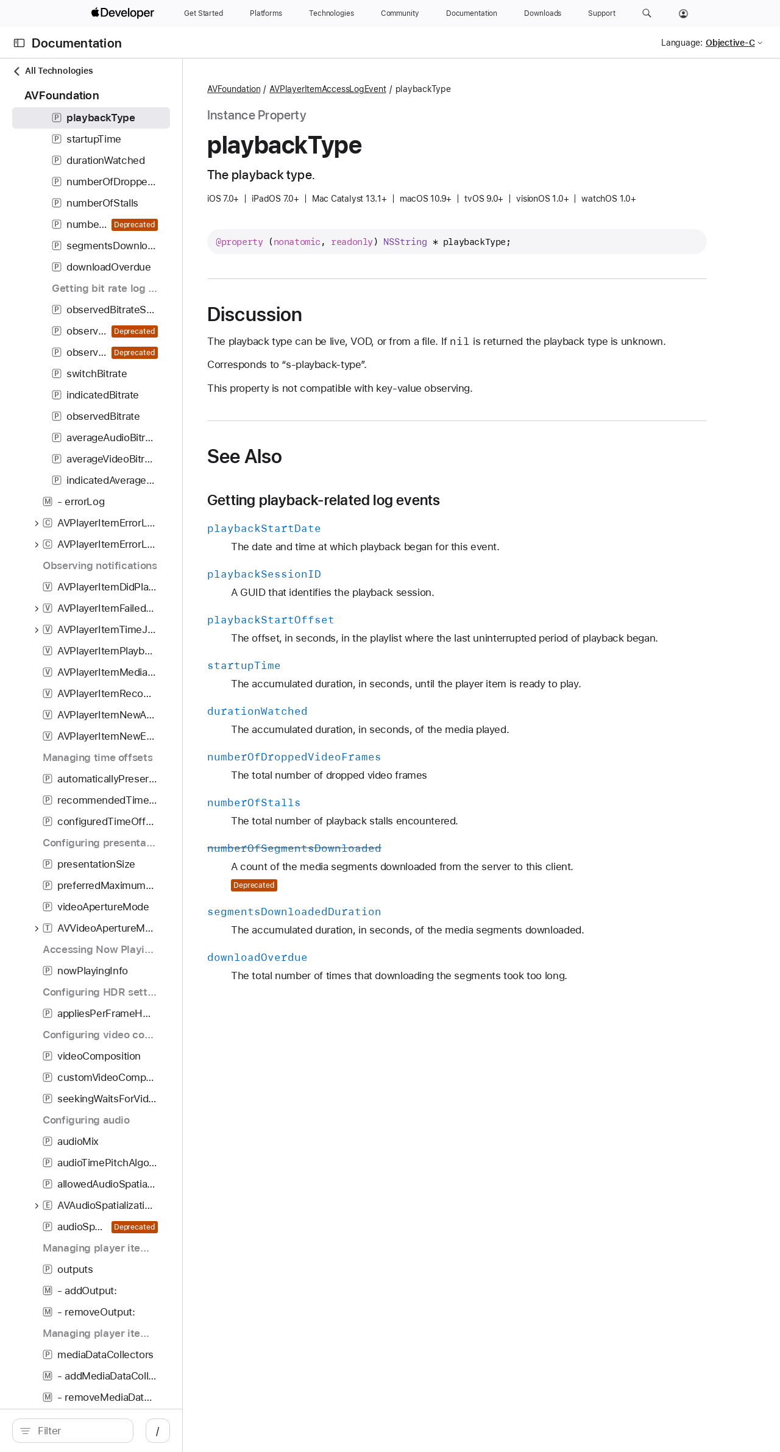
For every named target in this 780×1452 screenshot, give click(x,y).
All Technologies (52, 71)
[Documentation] (471, 13)
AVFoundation (319, 89)
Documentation (77, 43)
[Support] (601, 13)
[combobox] (110, 1430)
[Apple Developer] (124, 13)
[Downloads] (542, 13)
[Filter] (110, 1430)
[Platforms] (266, 13)
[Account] (683, 13)
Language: (682, 43)
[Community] (400, 13)
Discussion (340, 314)
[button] (646, 13)
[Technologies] (331, 13)
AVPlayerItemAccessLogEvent (413, 89)
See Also (329, 472)
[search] (103, 1430)
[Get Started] (203, 13)
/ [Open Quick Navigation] (219, 1431)
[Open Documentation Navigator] (19, 43)
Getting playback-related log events (409, 515)
